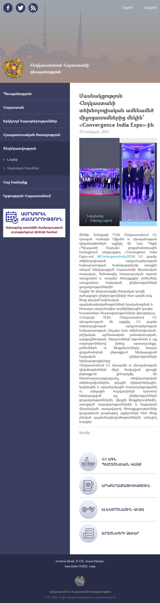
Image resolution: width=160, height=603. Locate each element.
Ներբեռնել (95, 216)
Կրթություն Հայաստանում (27, 195)
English (127, 7)
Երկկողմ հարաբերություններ (30, 120)
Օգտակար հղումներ (23, 168)
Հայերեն (150, 7)
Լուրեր (12, 159)
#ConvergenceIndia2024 (116, 256)
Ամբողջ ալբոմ (101, 220)
